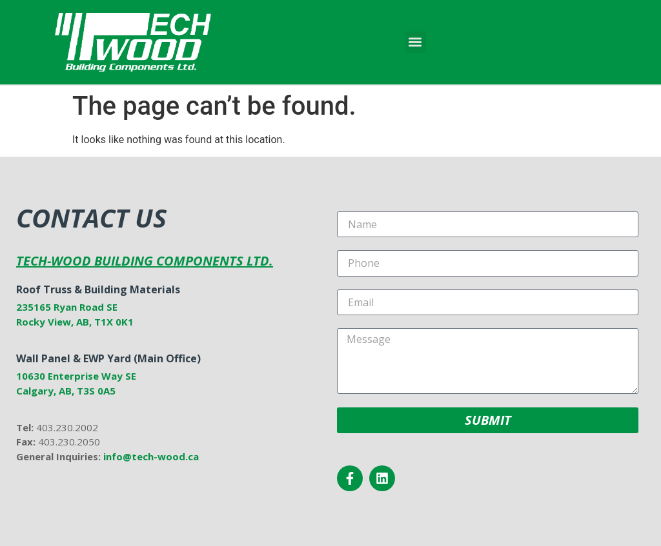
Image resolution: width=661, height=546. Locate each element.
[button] (415, 42)
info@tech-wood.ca (151, 456)
